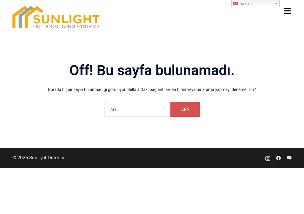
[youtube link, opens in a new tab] (289, 157)
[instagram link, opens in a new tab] (267, 157)
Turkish (242, 3)
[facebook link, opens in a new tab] (278, 157)
